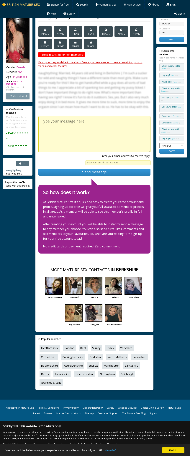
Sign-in (180, 13)
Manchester (111, 365)
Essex (110, 348)
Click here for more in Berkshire (15, 88)
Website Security (127, 407)
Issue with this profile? (17, 184)
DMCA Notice (97, 443)
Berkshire (11, 83)
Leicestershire (85, 374)
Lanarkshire (62, 374)
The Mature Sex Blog (133, 413)
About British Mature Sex (20, 407)
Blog (171, 4)
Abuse (110, 443)
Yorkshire (126, 348)
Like (22, 163)
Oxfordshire (48, 357)
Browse (48, 413)
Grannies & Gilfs (51, 382)
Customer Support (108, 413)
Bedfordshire (49, 365)
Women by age (106, 4)
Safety (69, 13)
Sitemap (89, 413)
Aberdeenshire (73, 365)
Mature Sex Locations (68, 413)
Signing (58, 207)
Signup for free (58, 4)
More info (111, 450)
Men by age (132, 4)
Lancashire (139, 357)
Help (51, 13)
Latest (36, 413)
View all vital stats (19, 96)
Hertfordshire (50, 348)
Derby (45, 374)
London (69, 348)
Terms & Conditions (49, 407)
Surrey (96, 348)
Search (82, 4)
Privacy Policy (71, 407)
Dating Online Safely (152, 407)
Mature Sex (174, 407)
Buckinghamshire (73, 357)
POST (172, 151)
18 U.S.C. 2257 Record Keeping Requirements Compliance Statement (37, 443)
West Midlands (117, 357)
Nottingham (107, 374)
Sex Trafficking (81, 443)
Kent (83, 348)
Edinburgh (127, 374)
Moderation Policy (93, 407)
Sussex (93, 365)
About (153, 4)
